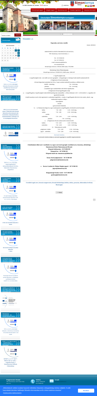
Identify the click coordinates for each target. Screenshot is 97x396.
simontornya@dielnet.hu (60, 381)
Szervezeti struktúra (59, 135)
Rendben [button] (86, 390)
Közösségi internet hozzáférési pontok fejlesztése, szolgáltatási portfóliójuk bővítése (10, 277)
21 (18, 55)
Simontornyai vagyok (37, 10)
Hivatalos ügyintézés (75, 10)
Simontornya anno (62, 10)
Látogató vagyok (50, 10)
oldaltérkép (66, 5)
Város (79, 5)
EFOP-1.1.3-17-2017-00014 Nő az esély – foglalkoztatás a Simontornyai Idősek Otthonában (10, 362)
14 (18, 53)
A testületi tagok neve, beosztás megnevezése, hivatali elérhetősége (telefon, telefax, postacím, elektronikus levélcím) (59, 182)
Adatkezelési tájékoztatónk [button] (12, 393)
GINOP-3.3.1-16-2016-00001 (10, 280)
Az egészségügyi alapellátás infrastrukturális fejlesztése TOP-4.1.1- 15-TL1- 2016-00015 (10, 197)
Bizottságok (59, 185)
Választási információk (90, 10)
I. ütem (10, 251)
